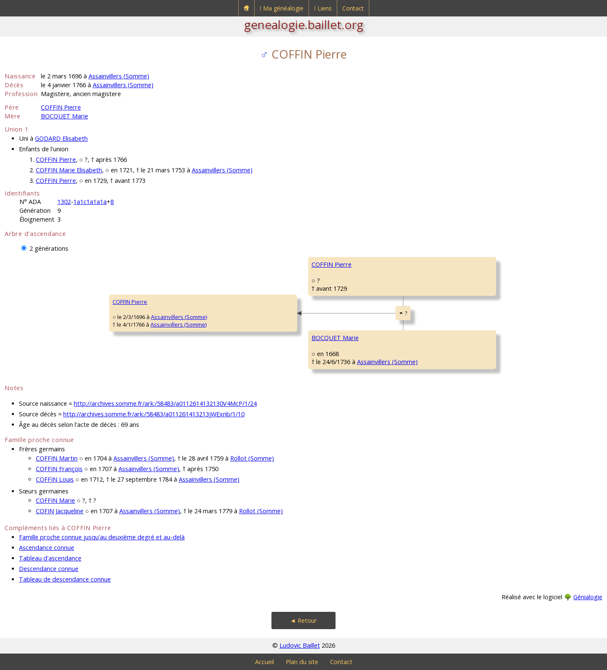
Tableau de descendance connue (65, 579)
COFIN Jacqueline (59, 511)
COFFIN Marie (55, 500)
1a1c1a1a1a (90, 202)
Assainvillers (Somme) (119, 76)
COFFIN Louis (55, 479)
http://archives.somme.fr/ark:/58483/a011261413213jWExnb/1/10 (153, 414)
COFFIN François (59, 469)
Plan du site (302, 662)
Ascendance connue (46, 548)
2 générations (49, 248)
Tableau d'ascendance (50, 558)
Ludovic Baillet (299, 645)
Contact (353, 8)
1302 (64, 202)
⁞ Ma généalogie (282, 8)
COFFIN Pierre (61, 107)
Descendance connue (48, 569)
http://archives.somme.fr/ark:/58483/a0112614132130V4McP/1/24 (165, 403)
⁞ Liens (323, 8)
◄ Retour (303, 620)
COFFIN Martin (57, 458)
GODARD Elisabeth (61, 138)
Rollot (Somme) (252, 458)
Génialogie (587, 597)
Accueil (264, 662)
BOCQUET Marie (64, 116)
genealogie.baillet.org (303, 24)
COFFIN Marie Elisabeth (69, 170)
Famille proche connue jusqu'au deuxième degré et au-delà (102, 537)
